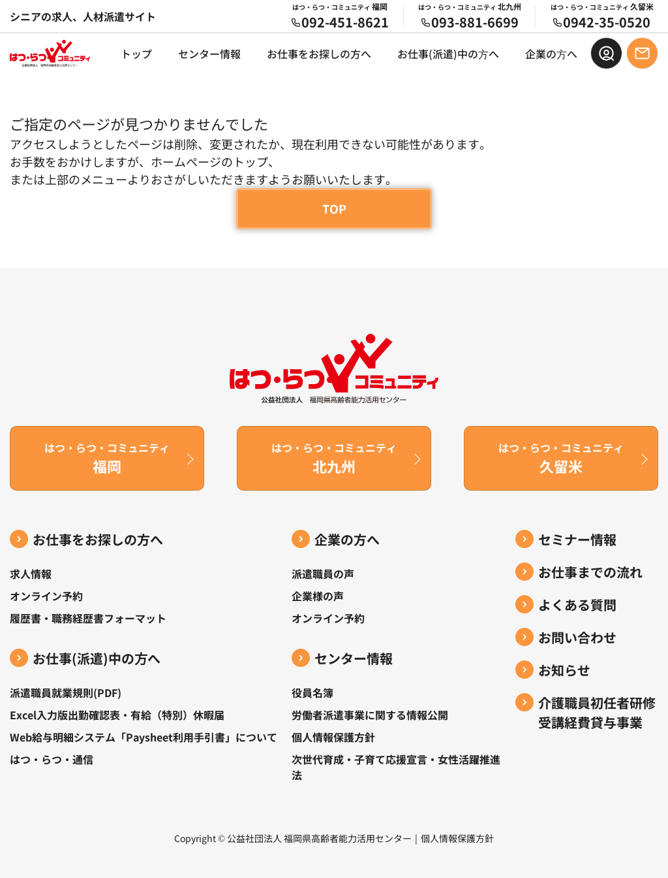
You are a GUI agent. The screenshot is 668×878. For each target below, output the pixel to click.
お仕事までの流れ (590, 571)
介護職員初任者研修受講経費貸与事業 (597, 712)
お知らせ (564, 669)
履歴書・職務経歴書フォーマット (88, 618)
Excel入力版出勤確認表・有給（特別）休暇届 (117, 715)
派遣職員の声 (323, 573)
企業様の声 (318, 596)
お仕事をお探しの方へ (319, 53)
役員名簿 (312, 692)
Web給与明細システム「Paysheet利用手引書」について (143, 737)
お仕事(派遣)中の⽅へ (448, 53)
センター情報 (209, 53)
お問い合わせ (577, 637)
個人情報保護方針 (333, 737)
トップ (136, 53)
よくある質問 (577, 604)
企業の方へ (347, 539)
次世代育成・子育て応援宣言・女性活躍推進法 (396, 767)
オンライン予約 (46, 596)
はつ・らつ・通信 (51, 759)
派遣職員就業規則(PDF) (65, 692)
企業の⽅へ (551, 53)
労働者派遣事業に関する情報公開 (370, 715)
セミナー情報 (577, 539)
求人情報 (31, 573)
